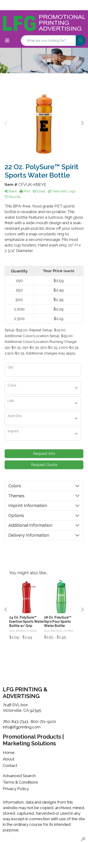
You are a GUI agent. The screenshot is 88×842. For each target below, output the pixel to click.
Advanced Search (19, 775)
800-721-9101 (43, 721)
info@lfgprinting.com (22, 727)
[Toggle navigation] (7, 40)
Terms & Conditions (20, 782)
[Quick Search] (48, 40)
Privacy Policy (16, 788)
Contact (10, 765)
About (8, 759)
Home (9, 752)
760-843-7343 (15, 721)
